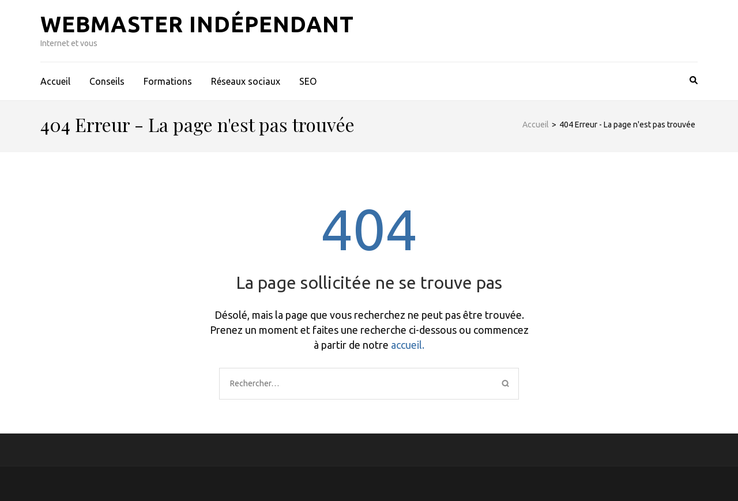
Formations (168, 81)
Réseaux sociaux (245, 81)
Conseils (107, 81)
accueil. (407, 345)
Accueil (55, 81)
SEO (308, 81)
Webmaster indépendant (197, 24)
